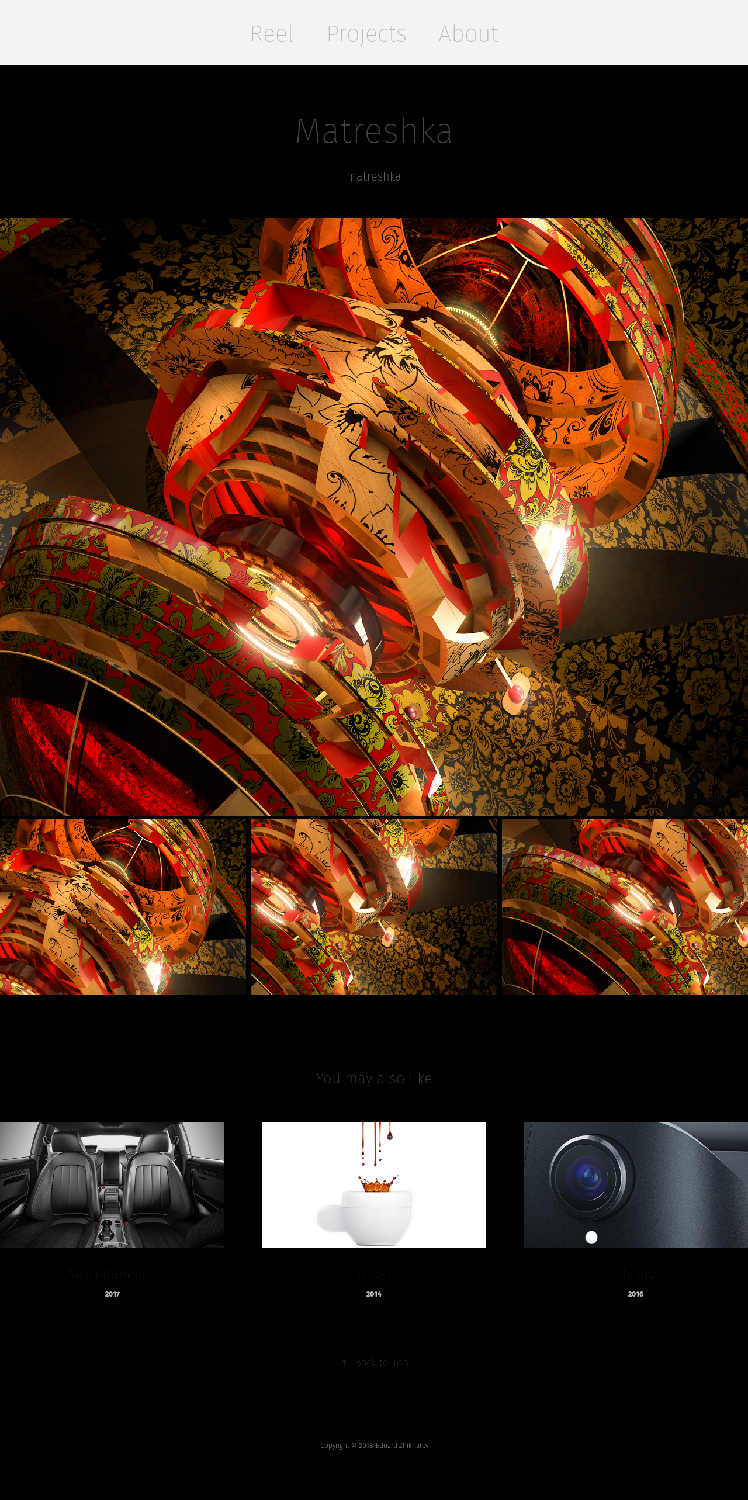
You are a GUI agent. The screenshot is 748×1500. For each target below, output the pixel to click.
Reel (272, 33)
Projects (366, 33)
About (468, 33)
